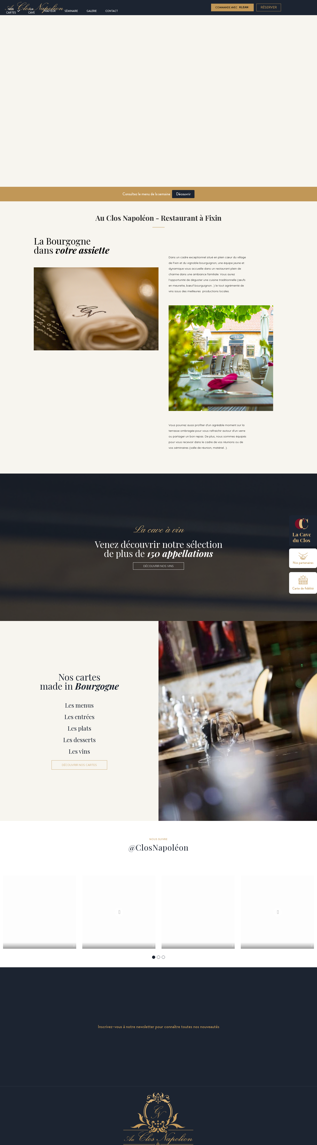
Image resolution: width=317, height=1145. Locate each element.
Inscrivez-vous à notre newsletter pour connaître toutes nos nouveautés (158, 1037)
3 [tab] (163, 967)
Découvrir (183, 194)
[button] (158, 566)
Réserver (269, 7)
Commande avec (232, 7)
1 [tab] (153, 967)
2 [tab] (158, 967)
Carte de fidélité (303, 588)
